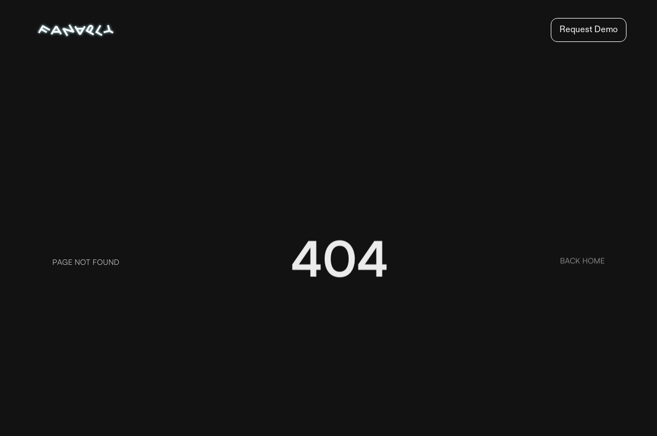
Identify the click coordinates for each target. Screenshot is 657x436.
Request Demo (588, 30)
